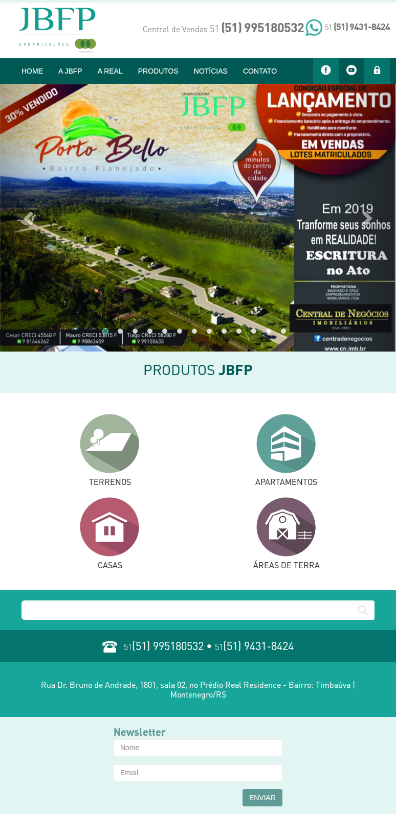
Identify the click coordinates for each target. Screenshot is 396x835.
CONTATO (260, 71)
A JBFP (70, 71)
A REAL (110, 71)
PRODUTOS (158, 71)
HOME (32, 71)
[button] (29, 218)
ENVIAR (262, 798)
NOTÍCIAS (211, 71)
